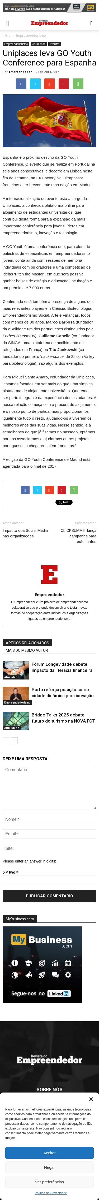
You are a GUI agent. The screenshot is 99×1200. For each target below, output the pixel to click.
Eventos (54, 44)
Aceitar (49, 1153)
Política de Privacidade (51, 1193)
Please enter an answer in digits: (29, 861)
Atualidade (38, 44)
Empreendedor (20, 72)
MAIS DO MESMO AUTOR (27, 650)
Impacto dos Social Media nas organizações (25, 533)
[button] (91, 1099)
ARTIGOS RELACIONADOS (27, 643)
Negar (49, 1167)
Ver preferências (49, 1182)
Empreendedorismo (31, 35)
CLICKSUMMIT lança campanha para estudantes (78, 536)
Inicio (7, 35)
